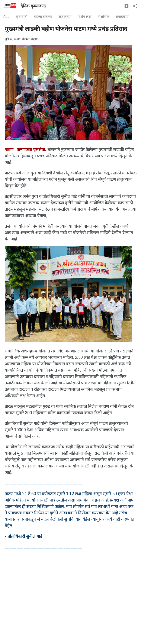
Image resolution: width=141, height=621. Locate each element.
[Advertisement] (70, 591)
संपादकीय (122, 16)
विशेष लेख (85, 16)
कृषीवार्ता (21, 16)
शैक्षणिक (103, 16)
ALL (6, 16)
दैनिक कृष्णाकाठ (33, 6)
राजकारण (64, 16)
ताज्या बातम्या (43, 16)
